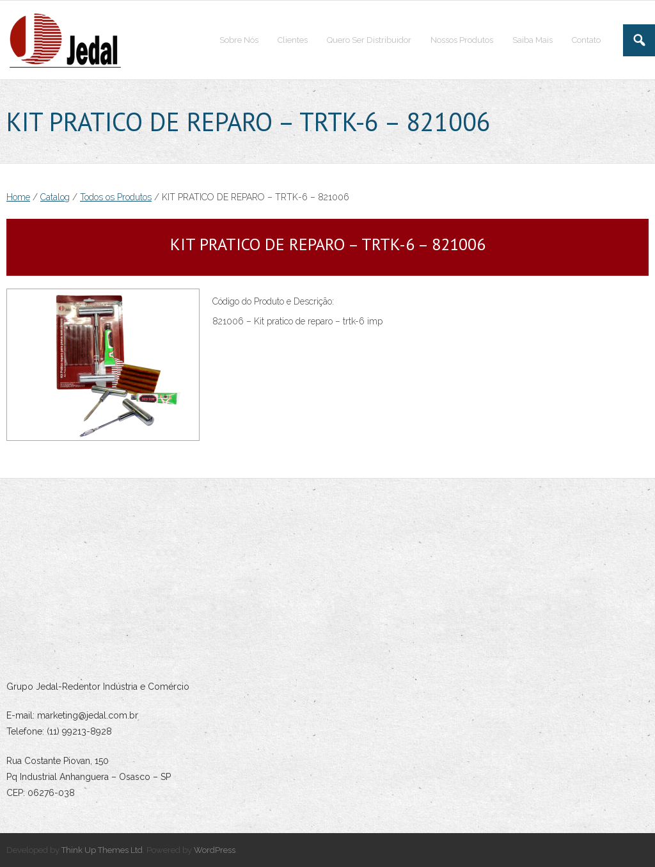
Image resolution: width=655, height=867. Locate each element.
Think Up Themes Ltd (102, 850)
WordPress (214, 850)
